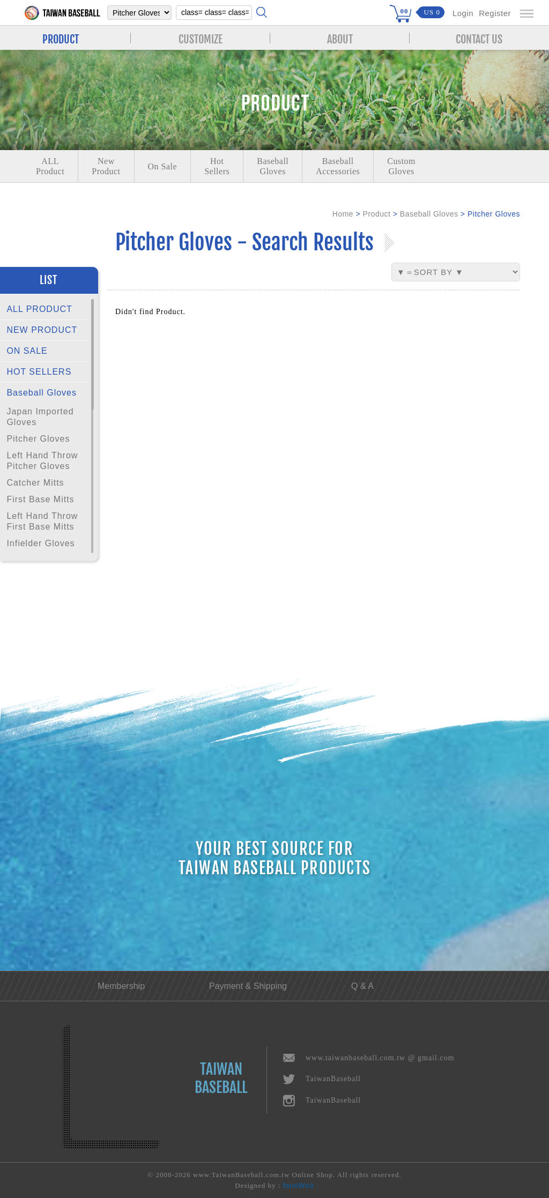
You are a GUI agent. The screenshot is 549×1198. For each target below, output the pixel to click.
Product (377, 214)
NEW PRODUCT (41, 329)
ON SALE (26, 350)
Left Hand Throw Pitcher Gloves (42, 461)
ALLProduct (50, 166)
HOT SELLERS (38, 371)
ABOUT (340, 38)
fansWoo (298, 1185)
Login (462, 13)
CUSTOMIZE (200, 38)
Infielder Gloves (40, 543)
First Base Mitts (40, 499)
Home (342, 214)
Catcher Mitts (35, 482)
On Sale (162, 166)
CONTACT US (479, 38)
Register (495, 13)
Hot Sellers (216, 166)
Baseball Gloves (41, 392)
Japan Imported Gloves (39, 417)
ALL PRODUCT (39, 309)
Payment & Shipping (248, 986)
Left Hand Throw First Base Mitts (42, 521)
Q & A (362, 986)
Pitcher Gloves (38, 438)
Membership (121, 986)
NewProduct (106, 166)
